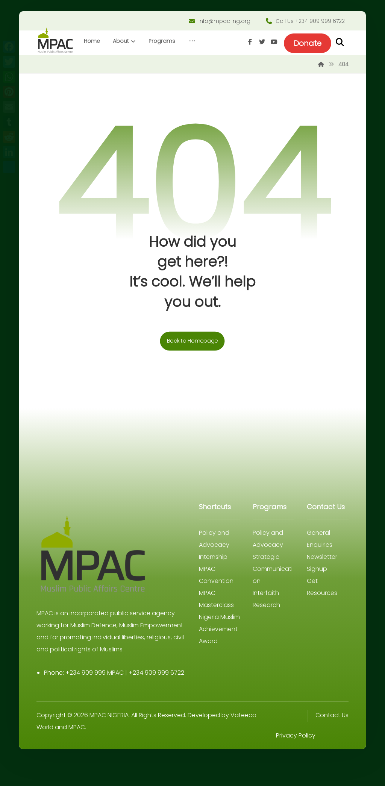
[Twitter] (330, 67)
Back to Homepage (192, 366)
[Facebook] (318, 67)
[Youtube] (342, 67)
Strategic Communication (273, 594)
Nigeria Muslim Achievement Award (219, 654)
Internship (213, 582)
